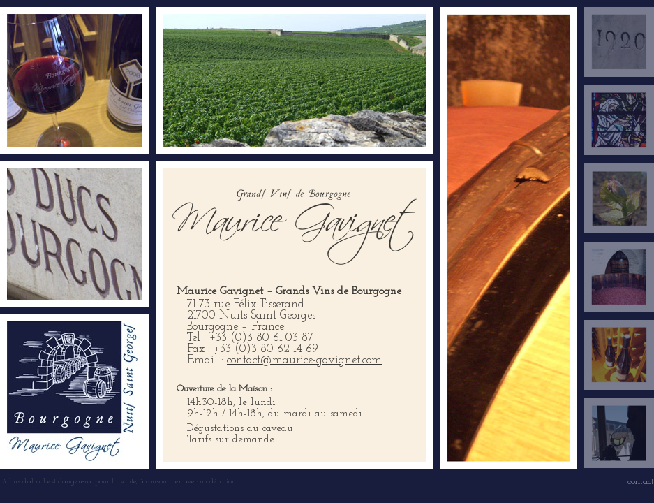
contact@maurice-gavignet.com (304, 360)
